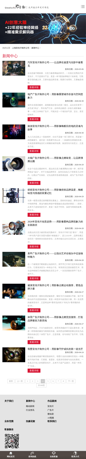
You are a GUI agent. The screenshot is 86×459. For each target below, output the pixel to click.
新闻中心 (35, 48)
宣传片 (50, 406)
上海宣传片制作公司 (20, 48)
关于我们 (8, 401)
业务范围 (8, 421)
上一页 (20, 381)
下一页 (71, 381)
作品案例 (51, 401)
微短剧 (50, 414)
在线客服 (54, 456)
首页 (11, 381)
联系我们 (51, 421)
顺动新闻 (30, 406)
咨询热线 (32, 456)
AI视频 (50, 418)
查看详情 (34, 87)
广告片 (50, 410)
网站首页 (11, 456)
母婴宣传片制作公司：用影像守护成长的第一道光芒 (55, 349)
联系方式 (75, 456)
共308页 (41, 385)
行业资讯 (30, 410)
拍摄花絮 (30, 421)
